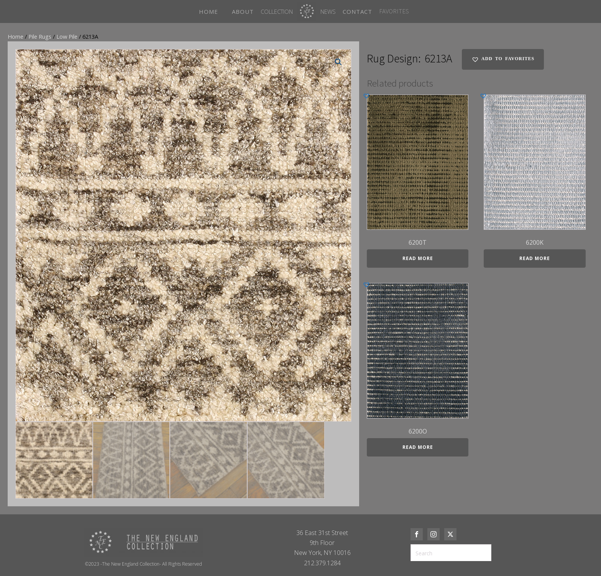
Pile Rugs (39, 36)
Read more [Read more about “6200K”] (534, 258)
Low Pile (66, 36)
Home (15, 36)
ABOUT (243, 11)
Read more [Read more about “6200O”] (417, 447)
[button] (338, 62)
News (328, 11)
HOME (208, 11)
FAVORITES (394, 11)
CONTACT (357, 11)
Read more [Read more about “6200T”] (417, 258)
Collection (277, 11)
